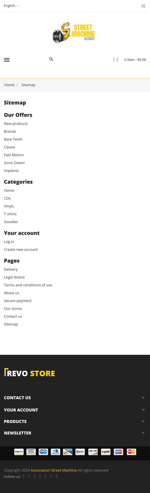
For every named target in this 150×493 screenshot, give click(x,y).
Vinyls (9, 206)
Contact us (13, 316)
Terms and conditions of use (28, 285)
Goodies (11, 221)
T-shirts (10, 214)
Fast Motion (14, 155)
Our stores (13, 308)
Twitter (29, 477)
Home (9, 190)
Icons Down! (14, 162)
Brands (10, 131)
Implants (11, 170)
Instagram (56, 477)
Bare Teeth (13, 139)
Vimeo (51, 477)
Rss (34, 477)
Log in (9, 241)
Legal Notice (14, 277)
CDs (7, 198)
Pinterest (45, 477)
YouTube (40, 477)
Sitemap (11, 324)
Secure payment (18, 300)
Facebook (23, 477)
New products (16, 123)
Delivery (11, 269)
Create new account (21, 249)
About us (11, 293)
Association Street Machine (54, 470)
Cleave (9, 147)
